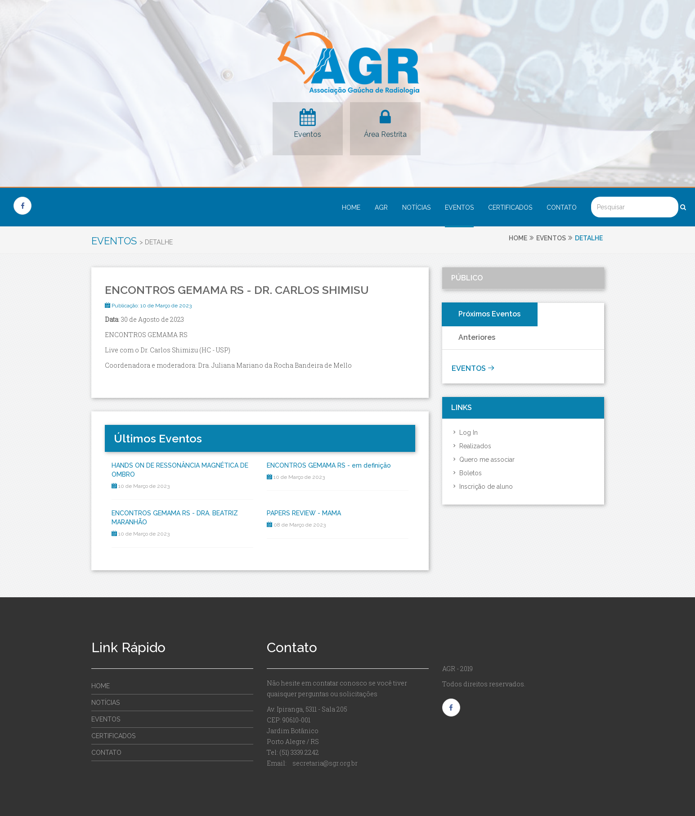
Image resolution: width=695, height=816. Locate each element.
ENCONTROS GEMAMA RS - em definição (329, 465)
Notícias (416, 207)
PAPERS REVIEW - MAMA (304, 513)
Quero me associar (483, 459)
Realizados (471, 446)
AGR (381, 207)
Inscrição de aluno (482, 486)
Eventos (307, 134)
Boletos (466, 473)
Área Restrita (385, 134)
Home (351, 207)
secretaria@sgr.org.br (325, 763)
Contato (562, 207)
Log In (464, 432)
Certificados (510, 207)
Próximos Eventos (489, 314)
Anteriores (476, 337)
